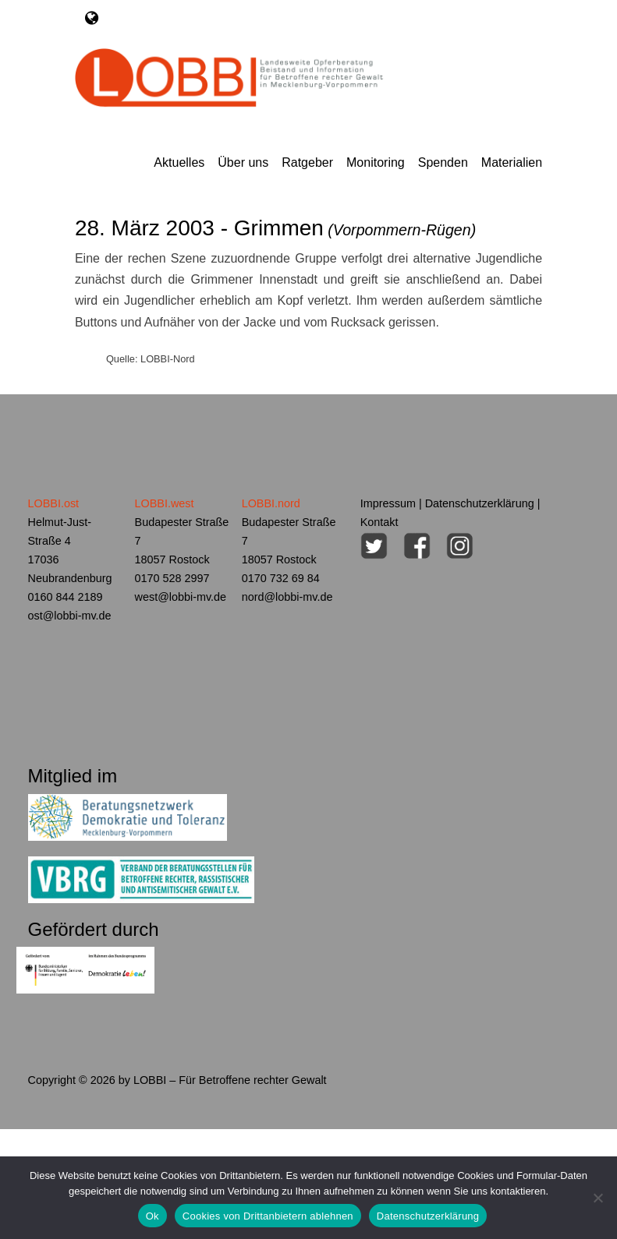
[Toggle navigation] (91, 18)
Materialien (511, 162)
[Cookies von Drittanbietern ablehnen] (597, 1197)
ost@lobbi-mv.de (70, 615)
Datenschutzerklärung (479, 503)
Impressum (388, 503)
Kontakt (379, 522)
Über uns (243, 162)
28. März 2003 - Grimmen (275, 228)
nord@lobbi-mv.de (287, 597)
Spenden (443, 162)
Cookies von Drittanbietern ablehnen (268, 1216)
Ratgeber (307, 162)
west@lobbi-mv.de (181, 597)
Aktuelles (179, 162)
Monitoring (375, 162)
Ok (152, 1216)
